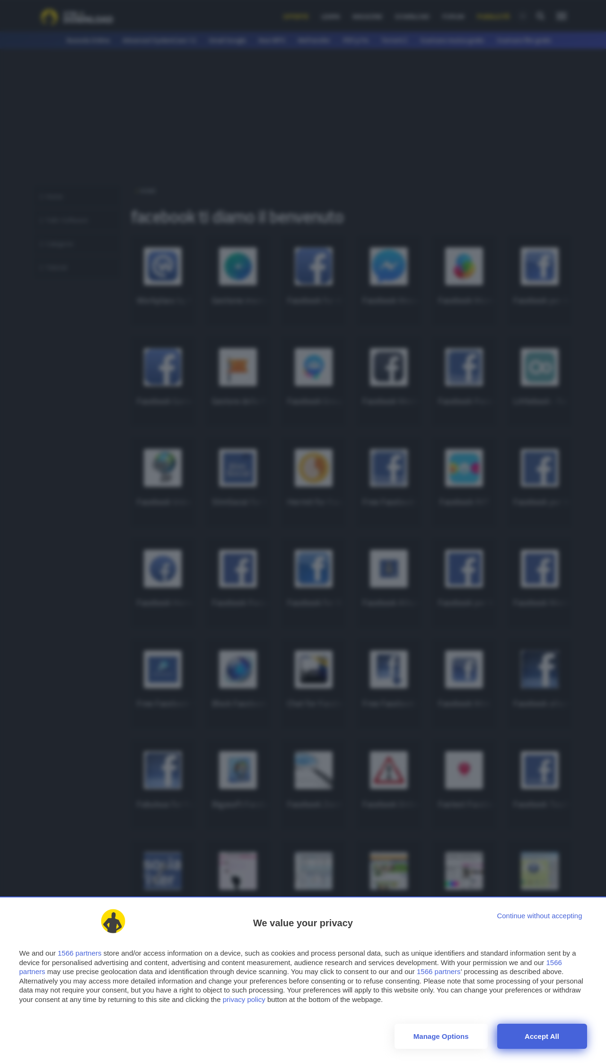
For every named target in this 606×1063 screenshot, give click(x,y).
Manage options (441, 1036)
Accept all (542, 1036)
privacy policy (244, 999)
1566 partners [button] (80, 953)
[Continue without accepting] (539, 915)
